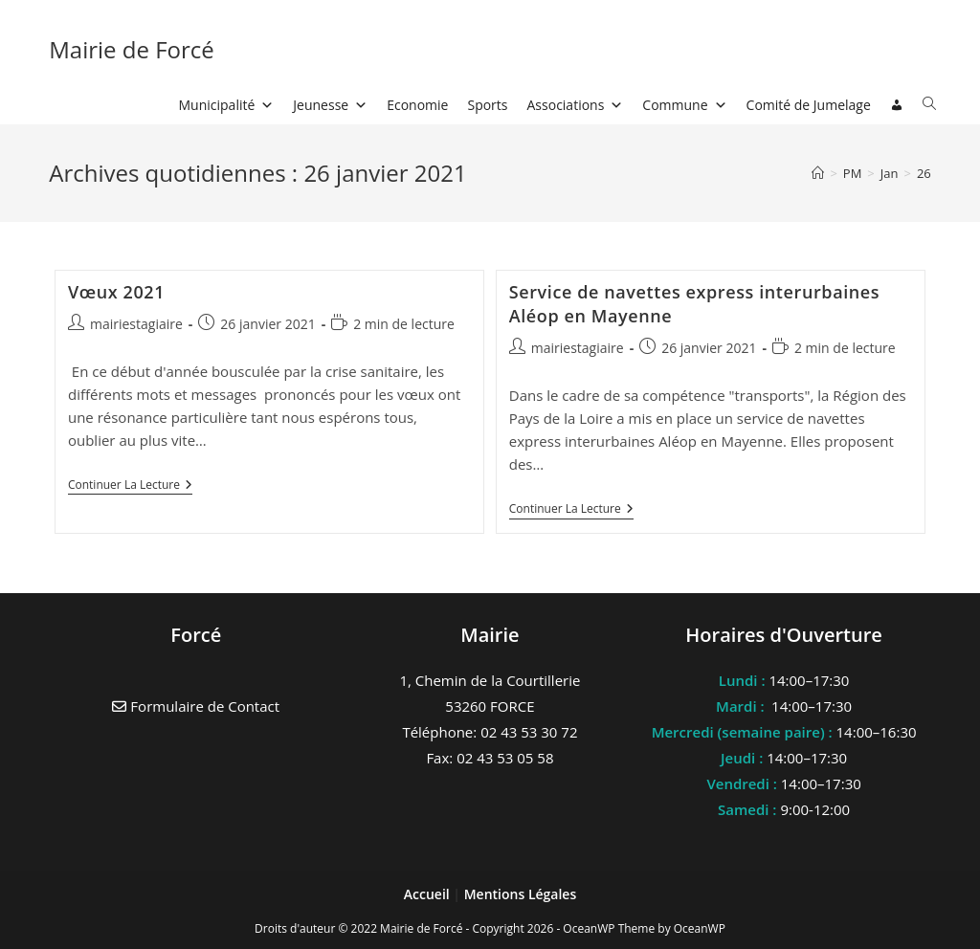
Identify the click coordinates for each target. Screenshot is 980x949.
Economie (417, 105)
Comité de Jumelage (808, 105)
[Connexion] (896, 105)
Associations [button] (575, 105)
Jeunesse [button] (330, 105)
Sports (487, 105)
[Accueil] (818, 173)
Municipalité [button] (227, 105)
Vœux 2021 (116, 291)
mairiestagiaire (136, 324)
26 (924, 173)
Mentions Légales (520, 894)
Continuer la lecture (130, 486)
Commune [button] (684, 105)
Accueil (429, 894)
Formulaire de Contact (195, 706)
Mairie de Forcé (131, 49)
